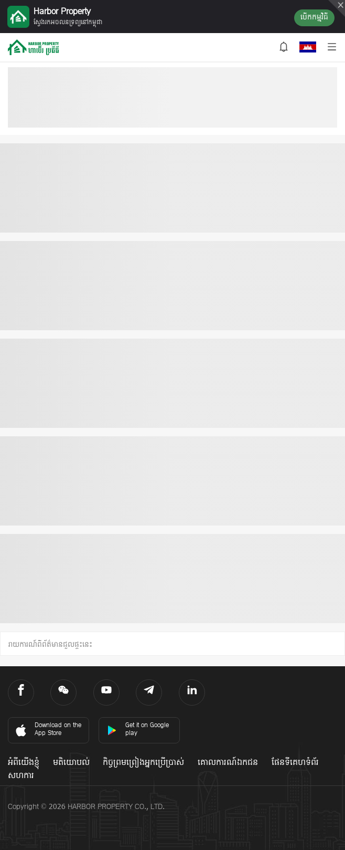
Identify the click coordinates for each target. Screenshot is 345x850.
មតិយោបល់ (71, 763)
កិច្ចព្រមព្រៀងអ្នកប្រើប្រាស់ (143, 763)
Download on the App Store (47, 729)
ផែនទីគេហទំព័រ (295, 763)
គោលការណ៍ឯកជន (228, 763)
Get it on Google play (138, 729)
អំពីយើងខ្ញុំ (23, 763)
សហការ (21, 776)
